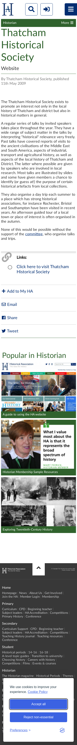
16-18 (43, 652)
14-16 (32, 652)
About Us (35, 593)
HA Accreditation (36, 612)
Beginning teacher (40, 609)
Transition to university (47, 656)
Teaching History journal (18, 636)
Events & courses (44, 663)
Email (9, 304)
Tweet (9, 331)
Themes (68, 675)
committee (34, 234)
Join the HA (10, 596)
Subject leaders (12, 612)
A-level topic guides (15, 656)
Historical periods (14, 652)
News (23, 593)
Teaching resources (50, 636)
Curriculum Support (15, 629)
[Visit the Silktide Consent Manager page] (62, 730)
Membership (50, 596)
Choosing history (13, 659)
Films (26, 663)
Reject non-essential (38, 717)
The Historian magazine (18, 675)
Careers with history (41, 659)
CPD (22, 609)
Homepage (9, 593)
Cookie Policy (38, 692)
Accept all (38, 704)
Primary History (12, 616)
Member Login (30, 596)
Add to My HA (17, 291)
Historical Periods (48, 675)
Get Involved (53, 593)
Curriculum (9, 609)
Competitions (59, 612)
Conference (33, 616)
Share (9, 318)
